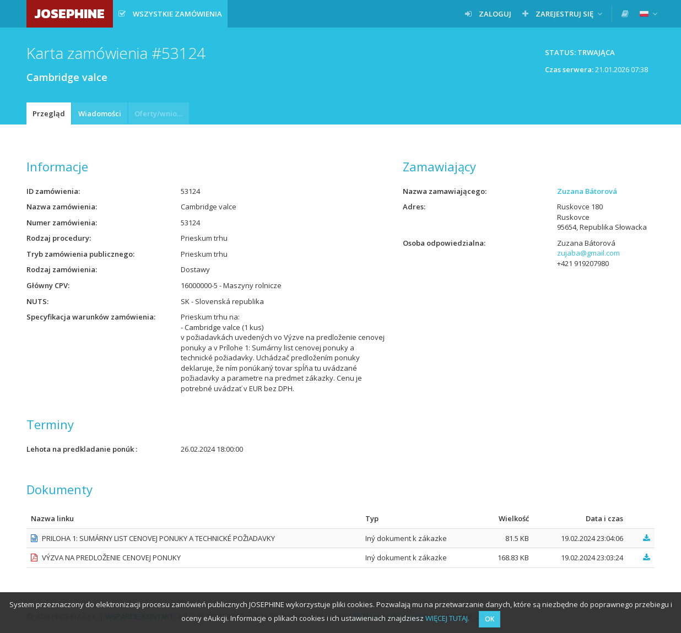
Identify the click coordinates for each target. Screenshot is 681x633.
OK (489, 619)
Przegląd (49, 113)
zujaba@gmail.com (588, 253)
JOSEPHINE (70, 13)
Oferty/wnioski (160, 113)
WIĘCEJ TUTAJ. (447, 618)
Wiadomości (99, 113)
